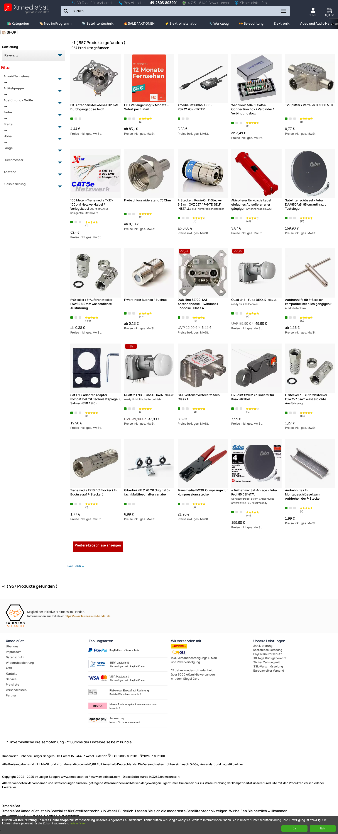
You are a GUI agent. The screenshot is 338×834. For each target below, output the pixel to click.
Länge (31, 151)
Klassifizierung (31, 187)
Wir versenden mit (186, 640)
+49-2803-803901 (163, 2)
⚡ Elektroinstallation (181, 23)
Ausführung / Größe (31, 103)
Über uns (12, 646)
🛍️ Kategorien (18, 23)
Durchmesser (31, 163)
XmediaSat (15, 640)
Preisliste (12, 684)
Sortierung (10, 47)
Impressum (13, 652)
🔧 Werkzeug (219, 23)
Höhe (31, 139)
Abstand (31, 175)
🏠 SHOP (9, 32)
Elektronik (281, 23)
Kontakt (11, 674)
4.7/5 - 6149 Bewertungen (206, 2)
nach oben (74, 565)
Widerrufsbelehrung (20, 663)
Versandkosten (16, 690)
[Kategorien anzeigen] (283, 13)
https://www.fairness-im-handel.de (87, 616)
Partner (11, 695)
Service (11, 679)
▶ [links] (333, 24)
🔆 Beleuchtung (251, 23)
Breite (31, 127)
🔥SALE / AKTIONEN (139, 23)
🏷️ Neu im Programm (55, 23)
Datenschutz (15, 657)
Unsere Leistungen (269, 640)
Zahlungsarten (100, 640)
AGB (9, 668)
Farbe (31, 115)
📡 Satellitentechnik (97, 23)
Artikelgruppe (31, 91)
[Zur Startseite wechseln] (26, 13)
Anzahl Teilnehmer (31, 79)
